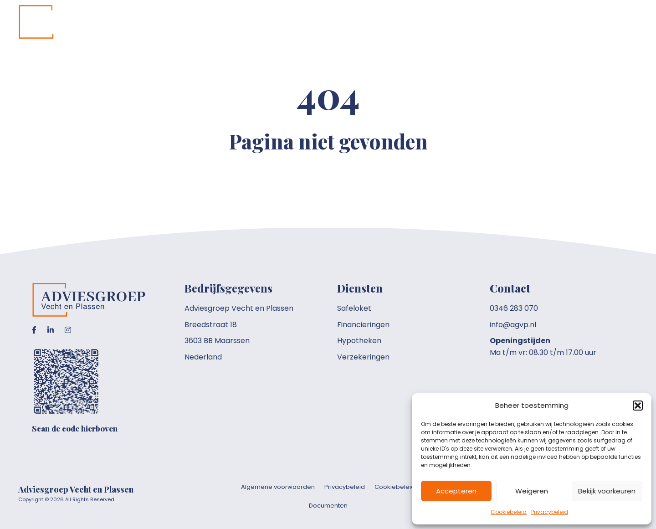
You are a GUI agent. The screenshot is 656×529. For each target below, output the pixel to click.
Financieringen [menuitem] (363, 324)
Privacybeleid (549, 512)
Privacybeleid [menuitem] (344, 487)
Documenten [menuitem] (328, 505)
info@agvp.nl (513, 324)
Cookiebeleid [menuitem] (394, 487)
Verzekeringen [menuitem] (363, 357)
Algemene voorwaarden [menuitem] (278, 487)
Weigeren (531, 491)
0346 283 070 (514, 308)
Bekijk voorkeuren (607, 491)
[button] (637, 405)
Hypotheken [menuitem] (359, 340)
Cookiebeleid (509, 512)
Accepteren (456, 491)
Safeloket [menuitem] (354, 308)
